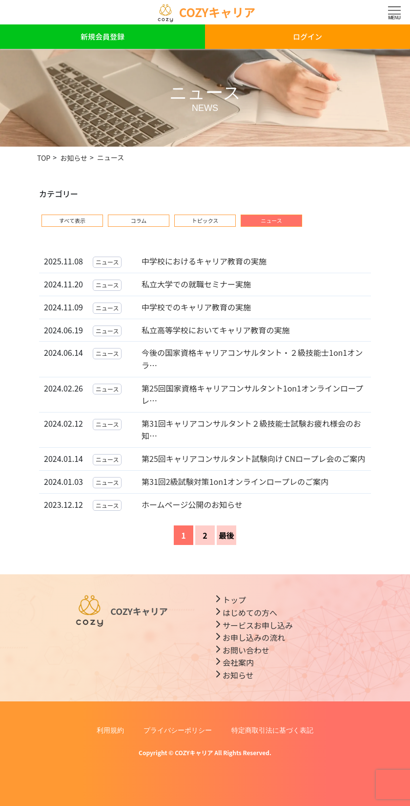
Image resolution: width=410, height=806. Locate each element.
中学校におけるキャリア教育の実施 (204, 261)
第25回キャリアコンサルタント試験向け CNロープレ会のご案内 (253, 458)
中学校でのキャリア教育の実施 (196, 307)
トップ (234, 600)
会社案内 (238, 662)
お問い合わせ (246, 650)
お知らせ (238, 675)
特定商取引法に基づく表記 (272, 730)
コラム (139, 220)
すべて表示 (72, 220)
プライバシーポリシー (178, 730)
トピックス (205, 220)
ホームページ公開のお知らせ (192, 504)
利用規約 (110, 730)
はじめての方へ (250, 612)
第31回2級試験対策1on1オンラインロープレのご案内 (235, 481)
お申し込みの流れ (254, 637)
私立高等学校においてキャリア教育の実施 (216, 330)
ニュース (107, 262)
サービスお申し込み (258, 625)
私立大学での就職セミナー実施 (196, 284)
